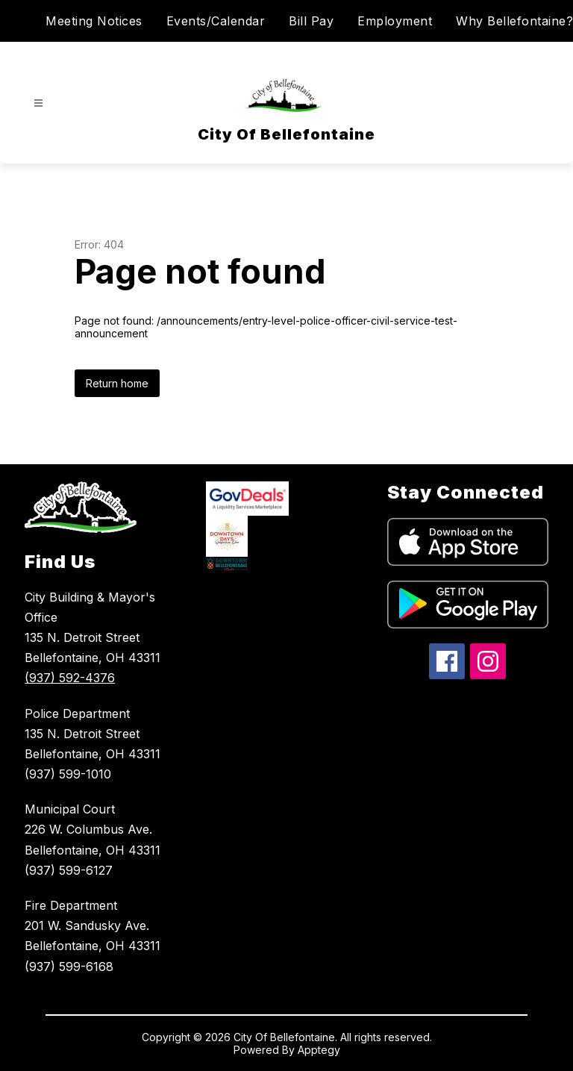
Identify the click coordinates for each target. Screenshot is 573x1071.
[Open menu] (38, 103)
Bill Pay (311, 20)
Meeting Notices (94, 20)
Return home (117, 383)
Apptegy (319, 1049)
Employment (394, 20)
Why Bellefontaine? (514, 20)
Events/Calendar (216, 20)
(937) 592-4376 (70, 677)
